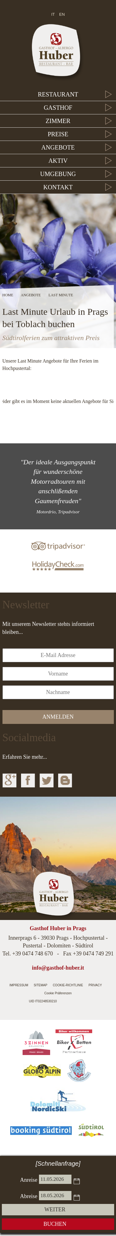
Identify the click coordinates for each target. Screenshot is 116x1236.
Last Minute (61, 295)
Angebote (58, 147)
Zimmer (58, 120)
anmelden (58, 717)
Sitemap (40, 985)
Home (7, 295)
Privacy (95, 985)
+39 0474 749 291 (93, 954)
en (62, 14)
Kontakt (58, 187)
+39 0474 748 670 (32, 954)
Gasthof (58, 107)
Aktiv (57, 160)
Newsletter (25, 605)
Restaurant (58, 94)
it (53, 14)
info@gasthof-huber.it (58, 968)
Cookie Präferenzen (57, 993)
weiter (55, 1209)
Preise (58, 134)
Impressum (19, 985)
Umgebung (58, 173)
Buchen (54, 1224)
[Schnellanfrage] (58, 1163)
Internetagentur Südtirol (72, 1001)
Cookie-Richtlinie (68, 985)
